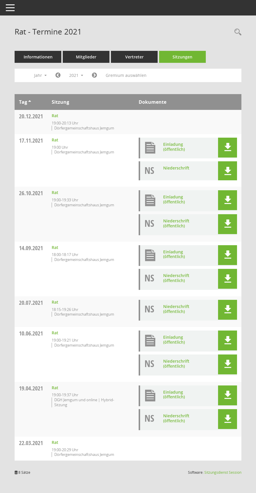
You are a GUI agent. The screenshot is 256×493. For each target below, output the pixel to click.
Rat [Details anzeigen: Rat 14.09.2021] (55, 247)
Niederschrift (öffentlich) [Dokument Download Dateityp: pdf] (176, 223)
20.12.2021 (31, 116)
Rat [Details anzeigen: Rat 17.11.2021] (55, 140)
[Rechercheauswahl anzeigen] (236, 32)
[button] (227, 148)
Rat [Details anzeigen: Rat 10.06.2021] (55, 332)
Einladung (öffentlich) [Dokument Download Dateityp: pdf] (174, 146)
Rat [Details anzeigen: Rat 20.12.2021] (55, 115)
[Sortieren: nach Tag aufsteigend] (29, 102)
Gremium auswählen (126, 75)
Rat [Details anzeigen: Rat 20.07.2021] (55, 302)
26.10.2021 (31, 193)
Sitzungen (182, 57)
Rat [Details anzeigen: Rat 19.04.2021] (55, 387)
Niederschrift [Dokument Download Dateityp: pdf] (176, 168)
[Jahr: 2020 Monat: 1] (58, 75)
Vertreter (134, 57)
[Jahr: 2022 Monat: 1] (94, 75)
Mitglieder (86, 57)
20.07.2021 (31, 303)
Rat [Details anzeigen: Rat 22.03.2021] (55, 442)
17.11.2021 (31, 140)
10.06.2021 (31, 333)
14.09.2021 (31, 248)
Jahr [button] (40, 75)
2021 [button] (76, 75)
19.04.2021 (31, 388)
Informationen (38, 57)
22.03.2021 (31, 443)
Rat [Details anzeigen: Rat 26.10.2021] (55, 192)
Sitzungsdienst (222, 472)
